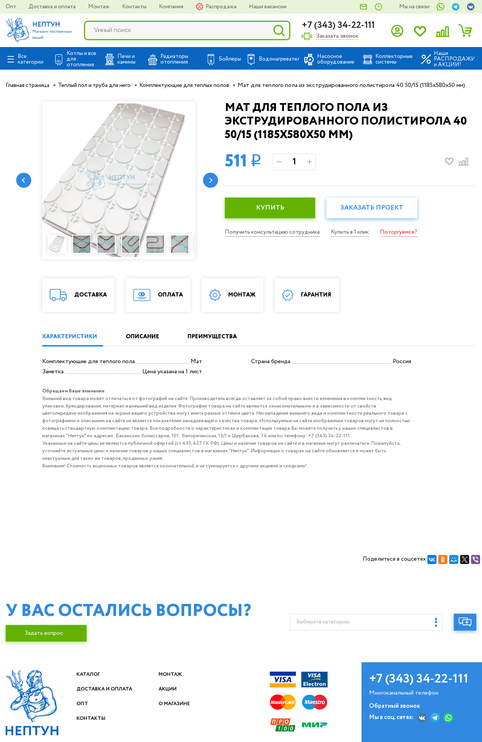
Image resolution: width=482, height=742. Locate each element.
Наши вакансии (268, 7)
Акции (170, 689)
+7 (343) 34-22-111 (338, 25)
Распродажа (222, 7)
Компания (172, 7)
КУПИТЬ (272, 208)
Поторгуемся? (405, 232)
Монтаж (99, 7)
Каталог (91, 674)
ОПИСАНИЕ (151, 337)
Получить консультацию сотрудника (274, 232)
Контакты (135, 7)
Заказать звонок (337, 36)
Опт (11, 7)
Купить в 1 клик (354, 232)
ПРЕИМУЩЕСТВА (228, 337)
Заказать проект (377, 208)
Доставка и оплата (53, 7)
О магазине (179, 703)
